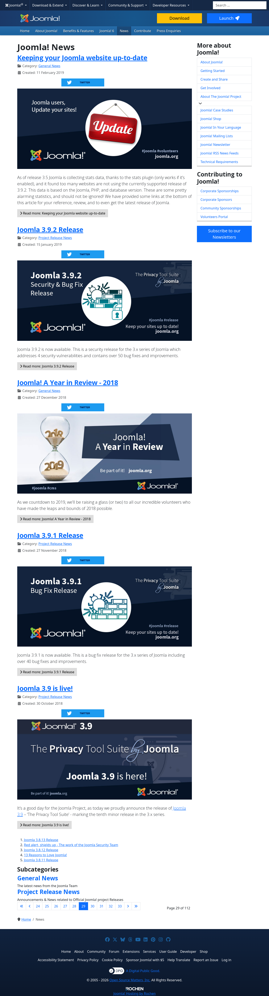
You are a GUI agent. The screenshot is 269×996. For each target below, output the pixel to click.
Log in (226, 960)
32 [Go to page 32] (111, 906)
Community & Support (126, 5)
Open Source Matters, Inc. (129, 980)
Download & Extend (48, 5)
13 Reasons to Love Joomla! (45, 855)
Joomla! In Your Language (220, 127)
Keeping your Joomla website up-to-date (82, 57)
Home (25, 31)
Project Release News (55, 237)
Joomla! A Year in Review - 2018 (67, 382)
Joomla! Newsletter (215, 144)
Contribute (142, 31)
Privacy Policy (88, 960)
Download (179, 18)
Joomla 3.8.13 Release (41, 840)
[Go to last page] (136, 906)
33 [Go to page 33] (120, 906)
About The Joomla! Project (220, 96)
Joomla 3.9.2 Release (50, 229)
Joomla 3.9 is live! (45, 688)
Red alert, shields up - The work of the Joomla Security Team (71, 845)
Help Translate (178, 960)
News (124, 31)
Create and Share (214, 79)
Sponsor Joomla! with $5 (145, 960)
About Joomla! (46, 31)
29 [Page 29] (83, 906)
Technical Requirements (219, 161)
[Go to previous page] (29, 906)
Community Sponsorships (220, 208)
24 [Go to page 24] (38, 906)
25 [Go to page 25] (47, 906)
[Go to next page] (128, 906)
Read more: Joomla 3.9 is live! (44, 825)
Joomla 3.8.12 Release (41, 850)
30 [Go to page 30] (92, 906)
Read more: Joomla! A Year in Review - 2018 (55, 519)
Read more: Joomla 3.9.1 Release (47, 672)
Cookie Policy (112, 960)
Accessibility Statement (56, 960)
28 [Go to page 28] (74, 906)
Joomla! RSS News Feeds (219, 153)
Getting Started (212, 70)
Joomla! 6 (107, 31)
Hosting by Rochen (134, 993)
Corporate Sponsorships (219, 191)
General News (49, 66)
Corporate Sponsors (216, 199)
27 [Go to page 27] (65, 906)
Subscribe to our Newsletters (224, 234)
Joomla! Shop (210, 118)
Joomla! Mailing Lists (216, 136)
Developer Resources (170, 5)
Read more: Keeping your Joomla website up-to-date (62, 213)
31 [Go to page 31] (101, 906)
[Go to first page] (21, 906)
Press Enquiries (169, 31)
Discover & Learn (86, 5)
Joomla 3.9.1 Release (50, 535)
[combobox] (239, 5)
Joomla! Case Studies (216, 110)
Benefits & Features (78, 31)
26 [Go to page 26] (56, 906)
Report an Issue (206, 960)
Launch (229, 18)
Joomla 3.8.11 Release (41, 860)
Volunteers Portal (214, 216)
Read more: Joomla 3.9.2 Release (47, 366)
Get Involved (210, 88)
